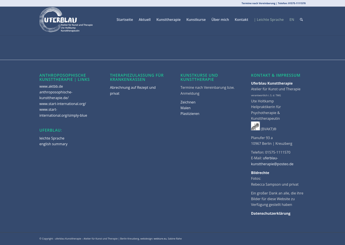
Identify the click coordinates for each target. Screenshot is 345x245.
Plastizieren (189, 113)
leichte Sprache (51, 138)
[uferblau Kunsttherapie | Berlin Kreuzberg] (66, 20)
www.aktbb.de (51, 86)
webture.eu (160, 238)
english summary (53, 144)
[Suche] (301, 20)
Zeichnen (187, 102)
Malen (185, 107)
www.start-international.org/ (62, 103)
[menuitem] (125, 20)
